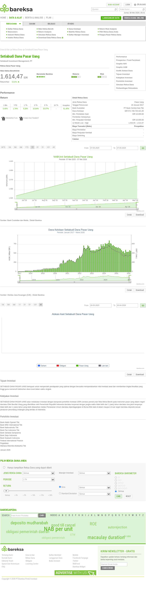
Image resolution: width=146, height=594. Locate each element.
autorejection (117, 527)
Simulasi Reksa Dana (47, 35)
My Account (140, 4)
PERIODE (7, 479)
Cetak (129, 215)
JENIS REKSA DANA (12, 473)
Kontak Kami (7, 558)
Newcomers (12, 32)
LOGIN (127, 5)
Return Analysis (44, 32)
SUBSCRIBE (107, 568)
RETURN (7, 485)
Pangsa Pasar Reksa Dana (110, 35)
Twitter (75, 561)
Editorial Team (7, 561)
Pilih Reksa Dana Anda (108, 32)
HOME (3, 18)
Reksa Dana (17, 49)
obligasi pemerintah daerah (27, 532)
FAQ (3, 566)
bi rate (127, 536)
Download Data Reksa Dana (49, 38)
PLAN (48, 18)
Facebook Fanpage (80, 558)
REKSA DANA (11, 24)
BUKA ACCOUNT (114, 5)
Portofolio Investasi (124, 81)
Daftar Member (55, 555)
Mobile (75, 555)
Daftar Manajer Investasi (79, 35)
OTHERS (70, 24)
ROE (93, 524)
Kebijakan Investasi (124, 78)
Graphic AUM (121, 67)
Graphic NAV (121, 64)
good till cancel (63, 525)
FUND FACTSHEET (29, 118)
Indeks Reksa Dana (16, 38)
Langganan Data (55, 558)
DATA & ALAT (15, 18)
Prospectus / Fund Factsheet (128, 60)
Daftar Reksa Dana (15, 29)
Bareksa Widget (79, 566)
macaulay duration (106, 537)
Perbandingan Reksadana (127, 88)
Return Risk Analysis (108, 29)
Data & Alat (5, 49)
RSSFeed (76, 564)
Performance (121, 57)
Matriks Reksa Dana (77, 32)
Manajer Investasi (66, 473)
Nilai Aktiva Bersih (46, 29)
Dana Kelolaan (75, 29)
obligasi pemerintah (53, 537)
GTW (72, 534)
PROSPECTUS (9, 118)
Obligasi (28, 561)
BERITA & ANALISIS (34, 18)
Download (140, 215)
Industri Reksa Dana (16, 35)
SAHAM (32, 24)
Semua (121, 491)
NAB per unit (58, 529)
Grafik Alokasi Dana (124, 71)
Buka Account (54, 561)
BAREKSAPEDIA (8, 509)
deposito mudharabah (29, 523)
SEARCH (5, 515)
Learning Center (31, 564)
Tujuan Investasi (123, 74)
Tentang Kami (7, 555)
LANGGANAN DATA (111, 18)
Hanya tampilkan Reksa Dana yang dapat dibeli (29, 467)
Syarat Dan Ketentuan (10, 564)
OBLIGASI (51, 24)
